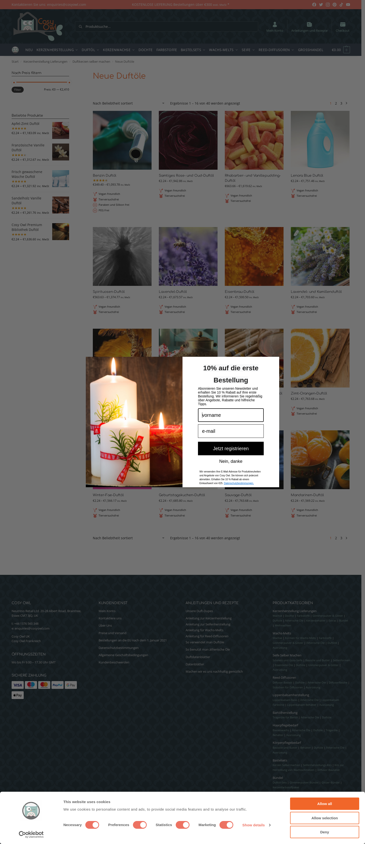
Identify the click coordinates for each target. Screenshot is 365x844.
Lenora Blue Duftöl (307, 175)
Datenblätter (195, 664)
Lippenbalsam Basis (285, 700)
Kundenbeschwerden (114, 662)
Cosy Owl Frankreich (26, 641)
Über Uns (105, 625)
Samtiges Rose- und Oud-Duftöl (186, 175)
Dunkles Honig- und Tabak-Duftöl (253, 393)
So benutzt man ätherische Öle (208, 649)
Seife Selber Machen (287, 655)
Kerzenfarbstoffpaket (286, 787)
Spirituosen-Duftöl (109, 292)
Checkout (343, 27)
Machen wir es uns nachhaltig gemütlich (214, 671)
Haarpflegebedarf (285, 725)
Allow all (324, 804)
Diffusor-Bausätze (328, 770)
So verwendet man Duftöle (205, 642)
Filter (17, 90)
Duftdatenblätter (198, 657)
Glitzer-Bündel (330, 782)
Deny (324, 832)
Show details (253, 825)
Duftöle (277, 620)
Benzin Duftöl (104, 175)
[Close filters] (70, 73)
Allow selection (324, 818)
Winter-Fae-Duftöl (108, 495)
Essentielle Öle (284, 665)
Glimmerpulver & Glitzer (288, 643)
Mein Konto (274, 27)
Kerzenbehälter (316, 620)
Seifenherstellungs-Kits (317, 765)
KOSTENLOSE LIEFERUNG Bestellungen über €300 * (180, 4)
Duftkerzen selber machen (91, 61)
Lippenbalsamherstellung (291, 695)
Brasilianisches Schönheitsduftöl (121, 393)
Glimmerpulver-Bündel (304, 782)
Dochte (289, 615)
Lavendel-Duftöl (173, 292)
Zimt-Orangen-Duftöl (309, 393)
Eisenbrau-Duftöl (239, 292)
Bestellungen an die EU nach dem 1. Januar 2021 (133, 640)
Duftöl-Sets (280, 782)
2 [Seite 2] (336, 103)
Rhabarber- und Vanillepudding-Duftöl (253, 178)
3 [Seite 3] (341, 103)
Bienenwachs (281, 730)
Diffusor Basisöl (282, 682)
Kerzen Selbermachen (286, 765)
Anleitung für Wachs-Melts (204, 630)
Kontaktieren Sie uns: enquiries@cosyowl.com (49, 4)
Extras (332, 620)
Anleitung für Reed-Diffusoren (207, 636)
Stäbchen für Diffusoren (288, 687)
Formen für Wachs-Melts (300, 638)
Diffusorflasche (338, 682)
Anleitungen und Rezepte (309, 27)
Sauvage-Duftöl (238, 495)
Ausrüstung (280, 647)
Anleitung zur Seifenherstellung (208, 624)
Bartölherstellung (285, 712)
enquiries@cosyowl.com (32, 628)
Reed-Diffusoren (284, 677)
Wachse (277, 615)
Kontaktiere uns (110, 618)
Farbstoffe (303, 615)
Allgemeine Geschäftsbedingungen (123, 655)
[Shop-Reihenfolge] (129, 103)
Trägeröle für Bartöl (285, 717)
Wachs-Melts (282, 633)
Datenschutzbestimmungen (119, 648)
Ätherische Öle (294, 620)
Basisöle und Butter (317, 660)
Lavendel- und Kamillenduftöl (316, 292)
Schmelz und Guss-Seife (287, 660)
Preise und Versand (112, 633)
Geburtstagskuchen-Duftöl (182, 495)
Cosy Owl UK (21, 636)
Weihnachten (283, 625)
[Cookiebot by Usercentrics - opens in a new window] (31, 834)
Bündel (343, 620)
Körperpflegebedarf (287, 742)
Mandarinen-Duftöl (307, 495)
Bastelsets (280, 760)
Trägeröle (332, 730)
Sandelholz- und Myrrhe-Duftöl (185, 393)
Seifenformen (341, 660)
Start (15, 61)
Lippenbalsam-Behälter (301, 705)
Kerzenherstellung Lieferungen (45, 61)
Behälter (278, 735)
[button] (338, 50)
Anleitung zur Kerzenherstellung (209, 618)
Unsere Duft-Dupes (199, 611)
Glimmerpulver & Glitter (328, 615)
